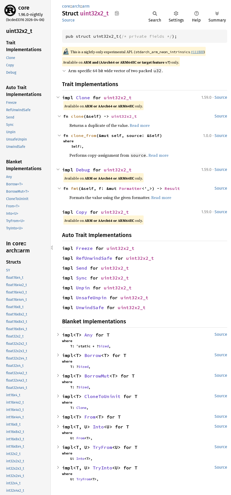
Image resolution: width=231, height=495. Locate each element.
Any (88, 335)
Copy (81, 212)
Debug (83, 170)
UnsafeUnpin (91, 298)
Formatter (130, 188)
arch (76, 6)
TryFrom (102, 447)
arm (86, 6)
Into (98, 427)
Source (68, 20)
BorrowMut (96, 376)
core (23, 7)
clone (77, 116)
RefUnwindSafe (94, 258)
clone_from (83, 135)
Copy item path (117, 13)
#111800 (197, 51)
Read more (140, 125)
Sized (104, 346)
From (89, 417)
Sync (81, 278)
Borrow (92, 355)
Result (172, 188)
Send (81, 268)
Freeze (84, 248)
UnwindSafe (90, 307)
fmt (75, 188)
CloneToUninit (102, 396)
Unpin (83, 288)
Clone (83, 98)
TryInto (102, 468)
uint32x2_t (118, 98)
